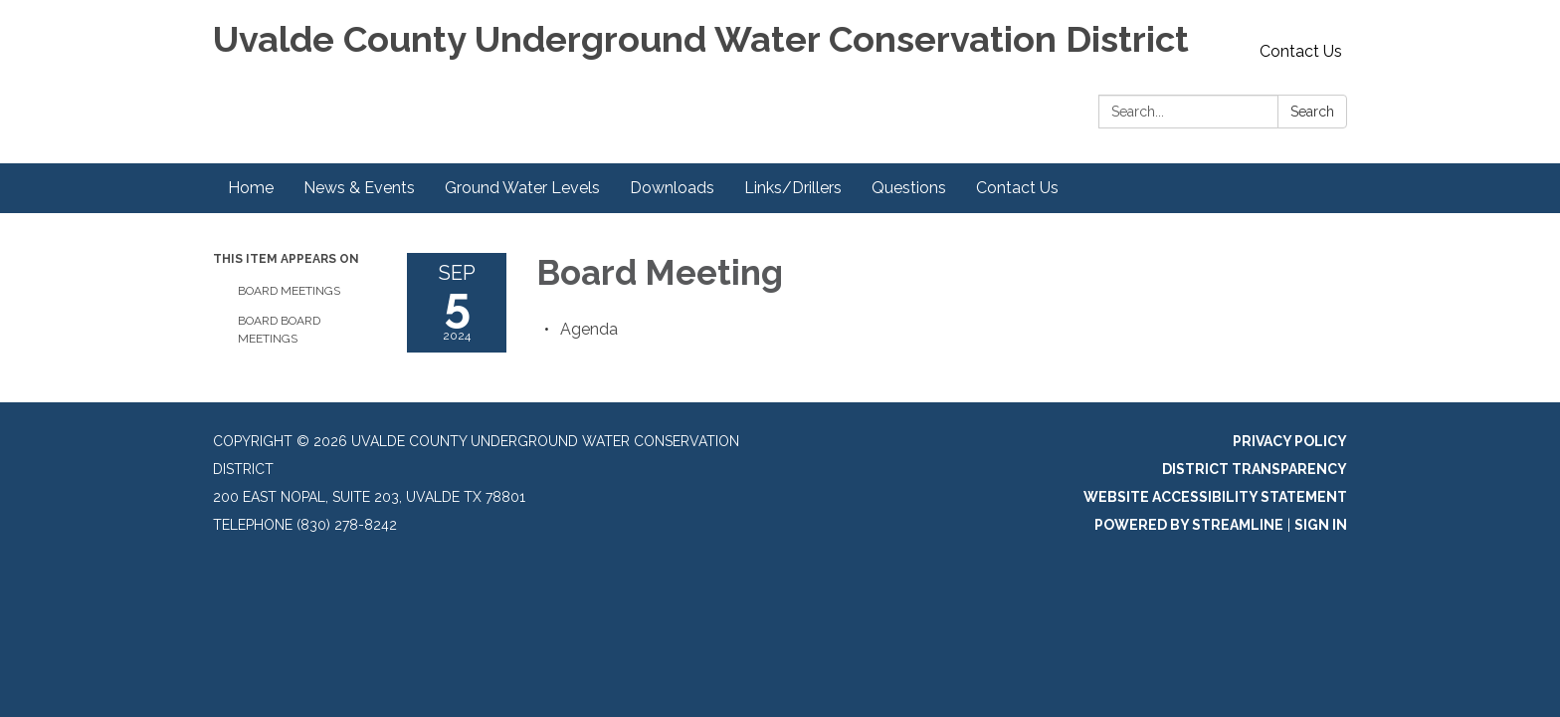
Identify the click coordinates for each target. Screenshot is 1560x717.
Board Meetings (289, 291)
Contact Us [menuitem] (1017, 187)
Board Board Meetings (279, 330)
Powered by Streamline (1188, 525)
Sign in (1320, 525)
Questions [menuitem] (909, 187)
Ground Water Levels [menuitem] (522, 187)
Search (1312, 112)
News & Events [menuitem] (359, 187)
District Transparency (1254, 469)
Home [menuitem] (251, 187)
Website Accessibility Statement (1215, 497)
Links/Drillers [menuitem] (793, 187)
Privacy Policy (1290, 441)
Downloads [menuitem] (672, 187)
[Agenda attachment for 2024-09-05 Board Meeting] (589, 329)
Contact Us (1301, 51)
